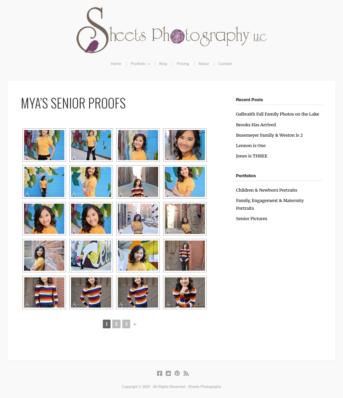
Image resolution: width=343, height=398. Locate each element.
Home (116, 64)
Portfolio (138, 64)
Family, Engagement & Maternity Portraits (269, 204)
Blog (163, 64)
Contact (225, 64)
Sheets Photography (171, 30)
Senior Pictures (251, 218)
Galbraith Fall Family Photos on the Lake (277, 114)
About (204, 64)
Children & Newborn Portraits (266, 190)
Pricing (183, 64)
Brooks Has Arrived (256, 124)
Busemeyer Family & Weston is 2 (269, 135)
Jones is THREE (251, 155)
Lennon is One (251, 145)
